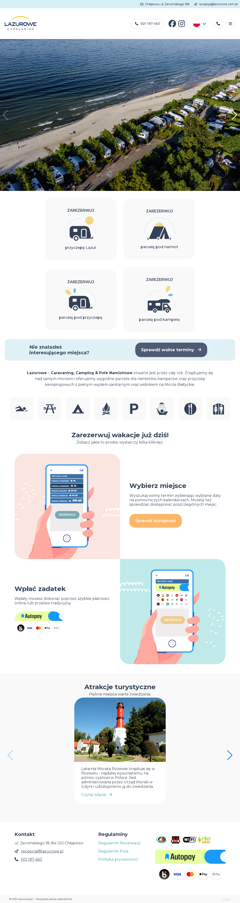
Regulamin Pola (113, 851)
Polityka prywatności (118, 859)
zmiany (226, 899)
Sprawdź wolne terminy (171, 349)
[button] (234, 115)
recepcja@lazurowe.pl (42, 851)
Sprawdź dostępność (155, 521)
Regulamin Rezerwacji (119, 843)
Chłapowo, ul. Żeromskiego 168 (165, 4)
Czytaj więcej (96, 794)
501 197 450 (147, 24)
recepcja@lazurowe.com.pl (216, 4)
